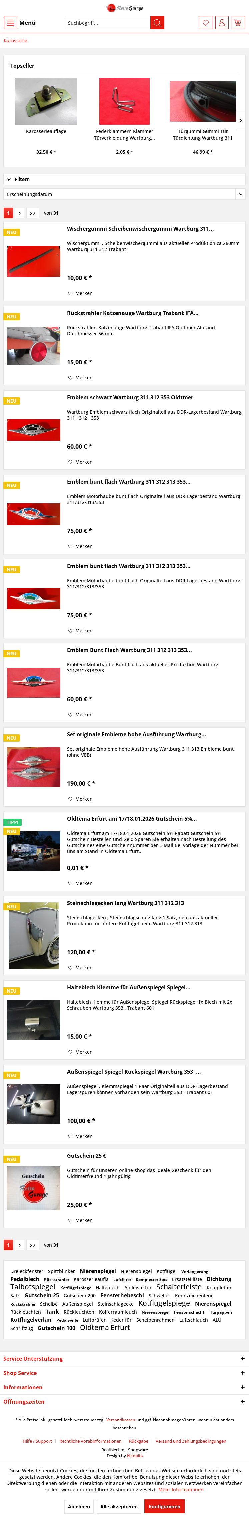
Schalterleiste (179, 1286)
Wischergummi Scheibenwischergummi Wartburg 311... (140, 228)
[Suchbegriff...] (114, 22)
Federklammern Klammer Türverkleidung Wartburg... (124, 134)
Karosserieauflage (46, 131)
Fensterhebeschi (122, 1295)
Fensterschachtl (190, 1312)
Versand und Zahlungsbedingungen (191, 1441)
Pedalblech (25, 1279)
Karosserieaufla (92, 1279)
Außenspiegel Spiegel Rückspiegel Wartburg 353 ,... (134, 1071)
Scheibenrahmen (156, 1320)
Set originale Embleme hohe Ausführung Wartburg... (136, 734)
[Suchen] (157, 22)
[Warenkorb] (238, 22)
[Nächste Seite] (19, 213)
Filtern (18, 179)
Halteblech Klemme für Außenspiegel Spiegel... (129, 987)
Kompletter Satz (152, 1279)
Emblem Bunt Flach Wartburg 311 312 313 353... (129, 650)
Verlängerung (194, 1271)
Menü (19, 22)
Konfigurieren (164, 1506)
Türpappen (221, 1312)
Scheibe (49, 1304)
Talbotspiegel (33, 1286)
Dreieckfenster (27, 1271)
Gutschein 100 (57, 1328)
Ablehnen (79, 1506)
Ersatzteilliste (187, 1279)
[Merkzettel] (205, 22)
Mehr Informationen (181, 1489)
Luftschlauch (194, 1320)
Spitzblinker (62, 1271)
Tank (53, 1311)
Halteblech (108, 1287)
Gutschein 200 (80, 1295)
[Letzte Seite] (32, 213)
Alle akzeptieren (119, 1506)
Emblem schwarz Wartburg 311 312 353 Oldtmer (130, 397)
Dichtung (219, 1279)
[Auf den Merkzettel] (80, 293)
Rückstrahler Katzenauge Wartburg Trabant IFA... (133, 313)
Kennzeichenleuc (194, 1295)
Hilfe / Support (37, 1441)
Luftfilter (122, 1279)
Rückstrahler (57, 1279)
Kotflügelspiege (76, 1288)
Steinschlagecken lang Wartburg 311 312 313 (125, 903)
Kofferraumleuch (118, 1312)
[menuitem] (19, 22)
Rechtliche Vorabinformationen (90, 1441)
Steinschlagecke (116, 1304)
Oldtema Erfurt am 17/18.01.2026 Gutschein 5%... (132, 818)
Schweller (160, 1295)
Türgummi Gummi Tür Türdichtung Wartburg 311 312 (203, 134)
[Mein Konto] (222, 22)
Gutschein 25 (42, 1295)
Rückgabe (138, 1441)
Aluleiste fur (138, 1287)
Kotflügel (167, 1271)
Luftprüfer (95, 1320)
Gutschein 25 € (86, 1155)
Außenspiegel (78, 1304)
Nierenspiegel (98, 1271)
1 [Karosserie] (8, 213)
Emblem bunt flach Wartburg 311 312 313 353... (129, 481)
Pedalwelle (67, 1320)
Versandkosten (120, 1420)
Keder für (121, 1320)
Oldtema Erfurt (105, 1327)
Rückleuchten (26, 1312)
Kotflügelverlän (31, 1319)
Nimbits (135, 1456)
